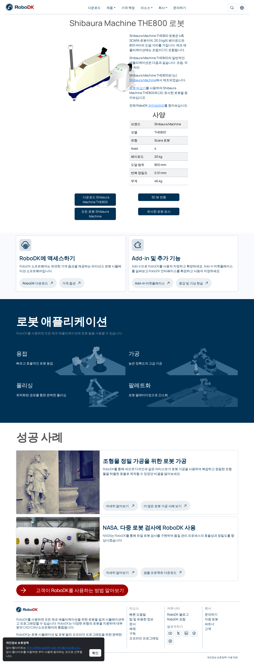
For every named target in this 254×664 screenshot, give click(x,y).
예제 (132, 629)
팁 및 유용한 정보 (141, 619)
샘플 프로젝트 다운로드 (160, 572)
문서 (132, 624)
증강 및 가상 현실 (191, 283)
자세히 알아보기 (122, 505)
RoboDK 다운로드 (35, 283)
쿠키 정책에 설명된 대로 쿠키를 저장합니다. (53, 648)
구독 (132, 633)
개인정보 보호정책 (216, 657)
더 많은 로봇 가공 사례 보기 (163, 506)
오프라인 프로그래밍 (144, 638)
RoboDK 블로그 (178, 614)
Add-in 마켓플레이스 (150, 283)
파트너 (209, 624)
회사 (162, 8)
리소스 (145, 8)
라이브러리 (156, 105)
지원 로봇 (211, 619)
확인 (95, 653)
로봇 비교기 (137, 88)
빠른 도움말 (137, 614)
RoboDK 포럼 (176, 619)
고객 (208, 629)
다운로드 (94, 8)
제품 (110, 8)
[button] (242, 8)
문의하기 (179, 8)
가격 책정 (128, 8)
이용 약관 (233, 657)
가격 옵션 (69, 283)
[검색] (232, 8)
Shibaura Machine (142, 80)
